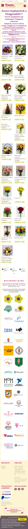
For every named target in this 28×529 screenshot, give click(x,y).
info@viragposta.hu (18, 469)
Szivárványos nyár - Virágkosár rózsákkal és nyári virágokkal (6, 259)
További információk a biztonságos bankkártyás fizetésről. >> (6, 504)
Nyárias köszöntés (19, 115)
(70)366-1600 (20, 468)
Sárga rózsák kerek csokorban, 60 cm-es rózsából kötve (6, 199)
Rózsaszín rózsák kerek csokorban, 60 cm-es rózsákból (20, 179)
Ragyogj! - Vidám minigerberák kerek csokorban (19, 136)
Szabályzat (10, 527)
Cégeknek (3, 468)
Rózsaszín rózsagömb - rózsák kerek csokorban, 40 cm (7, 179)
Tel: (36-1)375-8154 (18, 466)
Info (7, 1)
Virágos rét (17, 198)
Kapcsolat (3, 1)
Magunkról (10, 1)
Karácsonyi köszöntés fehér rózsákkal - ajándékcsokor (20, 97)
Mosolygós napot (18, 237)
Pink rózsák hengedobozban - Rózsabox (5, 126)
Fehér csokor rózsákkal (7, 75)
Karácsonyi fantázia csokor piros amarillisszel (6, 97)
